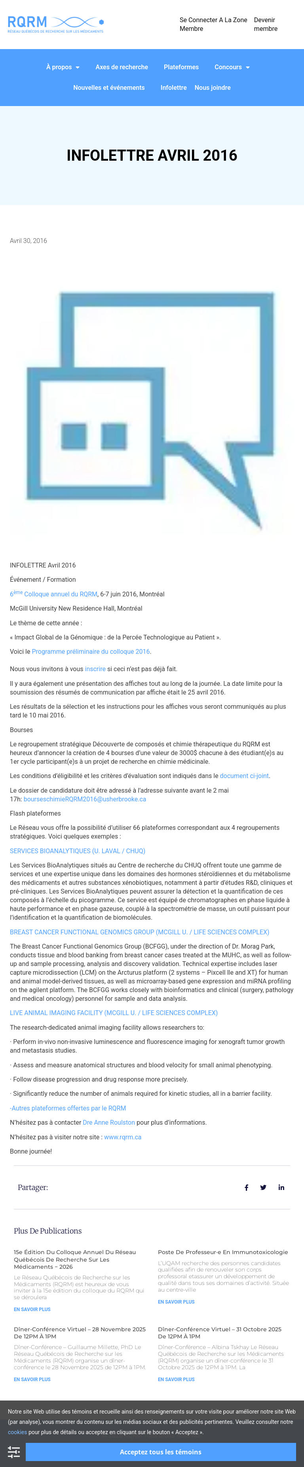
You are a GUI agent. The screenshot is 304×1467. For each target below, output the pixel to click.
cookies (17, 1432)
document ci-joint (244, 776)
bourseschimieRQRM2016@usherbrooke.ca (85, 799)
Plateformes (181, 67)
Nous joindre (213, 87)
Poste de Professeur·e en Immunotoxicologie (223, 1252)
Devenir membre (265, 24)
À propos (63, 67)
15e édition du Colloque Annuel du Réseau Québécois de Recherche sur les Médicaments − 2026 (75, 1259)
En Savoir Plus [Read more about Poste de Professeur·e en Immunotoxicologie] (176, 1302)
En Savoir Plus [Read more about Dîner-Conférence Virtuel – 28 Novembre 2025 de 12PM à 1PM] (32, 1379)
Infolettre (174, 87)
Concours (232, 67)
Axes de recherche (121, 67)
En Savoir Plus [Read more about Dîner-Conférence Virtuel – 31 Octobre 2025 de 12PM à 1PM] (176, 1379)
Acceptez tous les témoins (160, 1452)
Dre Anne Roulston (109, 1122)
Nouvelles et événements (109, 87)
